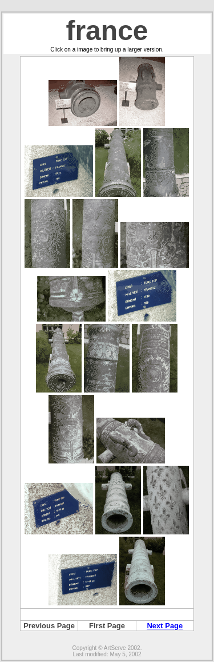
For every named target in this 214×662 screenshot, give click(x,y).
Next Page (165, 625)
